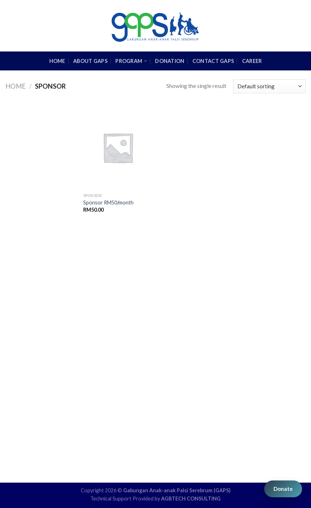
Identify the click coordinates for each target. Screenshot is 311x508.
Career (252, 61)
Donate (283, 488)
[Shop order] (269, 86)
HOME (57, 61)
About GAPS (90, 61)
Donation (169, 61)
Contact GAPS (213, 61)
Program (131, 61)
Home (15, 86)
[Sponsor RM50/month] (118, 147)
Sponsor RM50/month (108, 202)
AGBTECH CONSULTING (191, 498)
